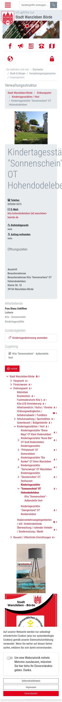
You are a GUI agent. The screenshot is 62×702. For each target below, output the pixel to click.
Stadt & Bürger (17, 73)
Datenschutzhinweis (31, 680)
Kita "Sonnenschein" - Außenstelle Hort (28, 355)
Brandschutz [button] (23, 396)
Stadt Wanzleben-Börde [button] (22, 376)
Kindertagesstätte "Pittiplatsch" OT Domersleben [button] (30, 449)
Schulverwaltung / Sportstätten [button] (33, 418)
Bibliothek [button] (22, 392)
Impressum (31, 687)
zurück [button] (12, 368)
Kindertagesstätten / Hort (25, 96)
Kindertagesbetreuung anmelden (27, 337)
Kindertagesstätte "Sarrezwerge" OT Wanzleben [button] (36, 467)
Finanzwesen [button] (20, 384)
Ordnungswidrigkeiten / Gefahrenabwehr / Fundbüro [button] (32, 413)
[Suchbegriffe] (34, 5)
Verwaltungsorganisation (42, 73)
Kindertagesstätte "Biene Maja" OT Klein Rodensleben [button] (36, 432)
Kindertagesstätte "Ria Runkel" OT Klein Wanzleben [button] (36, 459)
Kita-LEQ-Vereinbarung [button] (29, 403)
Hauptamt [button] (18, 380)
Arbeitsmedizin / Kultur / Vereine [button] (34, 407)
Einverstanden (31, 693)
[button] (6, 29)
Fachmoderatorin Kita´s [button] (29, 399)
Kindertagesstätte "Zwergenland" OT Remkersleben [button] (30, 510)
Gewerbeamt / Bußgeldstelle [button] (32, 422)
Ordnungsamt (44, 92)
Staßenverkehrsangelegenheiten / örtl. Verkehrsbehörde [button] (34, 521)
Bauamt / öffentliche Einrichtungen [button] (32, 537)
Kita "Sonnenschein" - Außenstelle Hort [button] (35, 498)
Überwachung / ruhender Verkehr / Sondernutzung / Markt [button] (34, 529)
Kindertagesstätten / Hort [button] (30, 426)
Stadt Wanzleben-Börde (20, 92)
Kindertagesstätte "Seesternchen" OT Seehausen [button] (31, 476)
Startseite (38, 69)
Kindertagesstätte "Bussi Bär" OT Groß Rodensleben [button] (36, 440)
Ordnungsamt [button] (20, 388)
